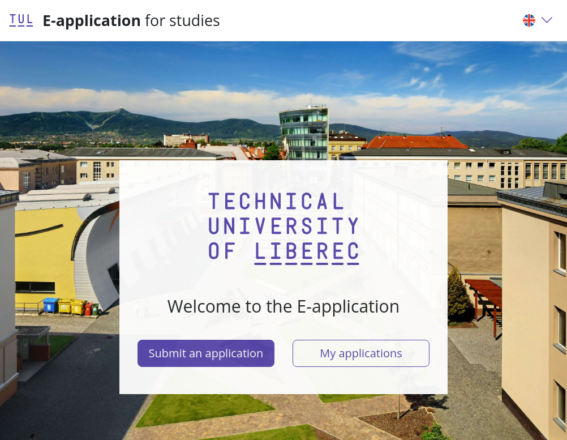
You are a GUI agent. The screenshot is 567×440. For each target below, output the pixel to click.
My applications (361, 353)
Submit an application (206, 353)
